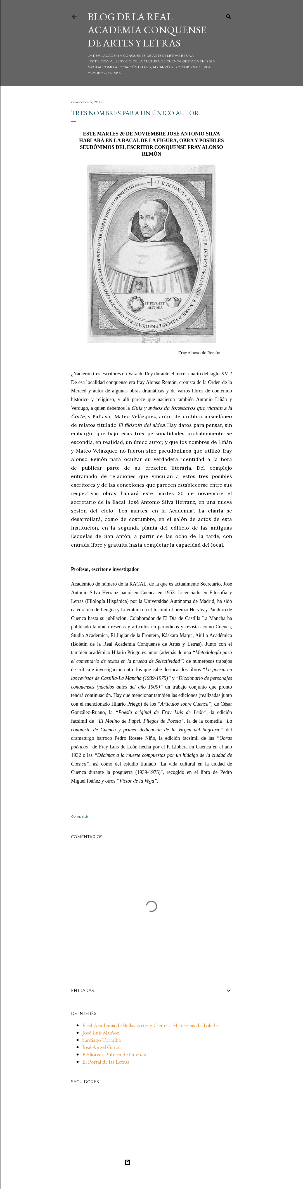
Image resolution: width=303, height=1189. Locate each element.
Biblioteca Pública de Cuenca (114, 1054)
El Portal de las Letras (105, 1061)
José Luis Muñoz (100, 1032)
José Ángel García (102, 1047)
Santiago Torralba (101, 1039)
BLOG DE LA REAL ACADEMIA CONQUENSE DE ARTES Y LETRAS (147, 30)
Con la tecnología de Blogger (151, 1162)
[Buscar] (228, 15)
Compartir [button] (79, 816)
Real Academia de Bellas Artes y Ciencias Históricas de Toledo (150, 1025)
